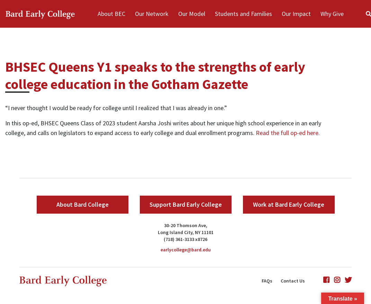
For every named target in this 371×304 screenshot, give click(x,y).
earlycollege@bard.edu (186, 250)
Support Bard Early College (186, 204)
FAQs (267, 281)
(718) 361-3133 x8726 (185, 239)
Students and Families (243, 14)
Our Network (152, 14)
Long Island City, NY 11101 (186, 232)
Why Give (332, 14)
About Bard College (82, 204)
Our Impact (296, 14)
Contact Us (293, 281)
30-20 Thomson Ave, (185, 225)
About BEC (111, 14)
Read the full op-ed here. (288, 133)
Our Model (191, 14)
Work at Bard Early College (288, 204)
